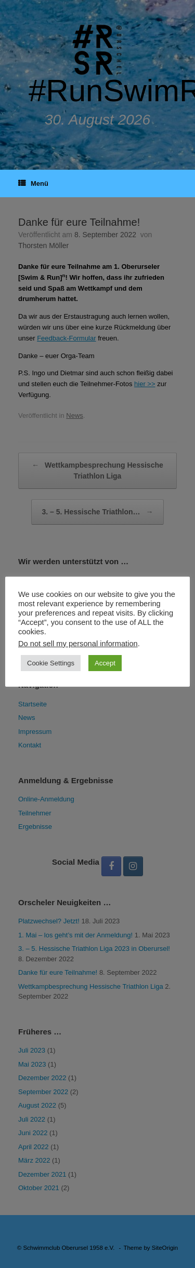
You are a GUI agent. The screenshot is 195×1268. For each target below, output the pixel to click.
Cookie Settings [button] (50, 663)
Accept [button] (105, 663)
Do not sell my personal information (78, 643)
